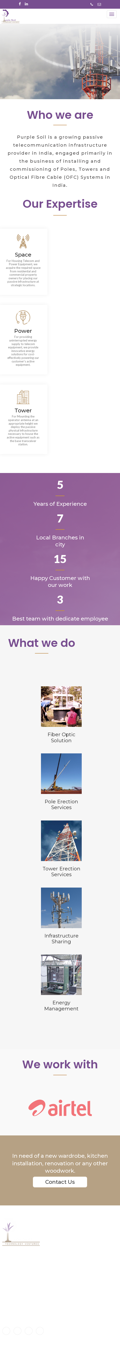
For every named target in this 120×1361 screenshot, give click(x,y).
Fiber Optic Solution (62, 1248)
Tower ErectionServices (61, 872)
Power (23, 331)
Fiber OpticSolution (61, 737)
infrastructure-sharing (64, 1262)
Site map (54, 1336)
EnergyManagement (61, 1005)
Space (23, 254)
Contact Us (60, 1182)
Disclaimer (55, 1327)
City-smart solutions (63, 1299)
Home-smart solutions (64, 1289)
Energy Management (63, 1266)
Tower (23, 410)
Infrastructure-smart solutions (70, 1303)
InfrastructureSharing (61, 939)
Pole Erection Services (64, 1257)
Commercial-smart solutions (69, 1294)
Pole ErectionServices (61, 804)
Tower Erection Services (65, 1252)
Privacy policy (57, 1331)
